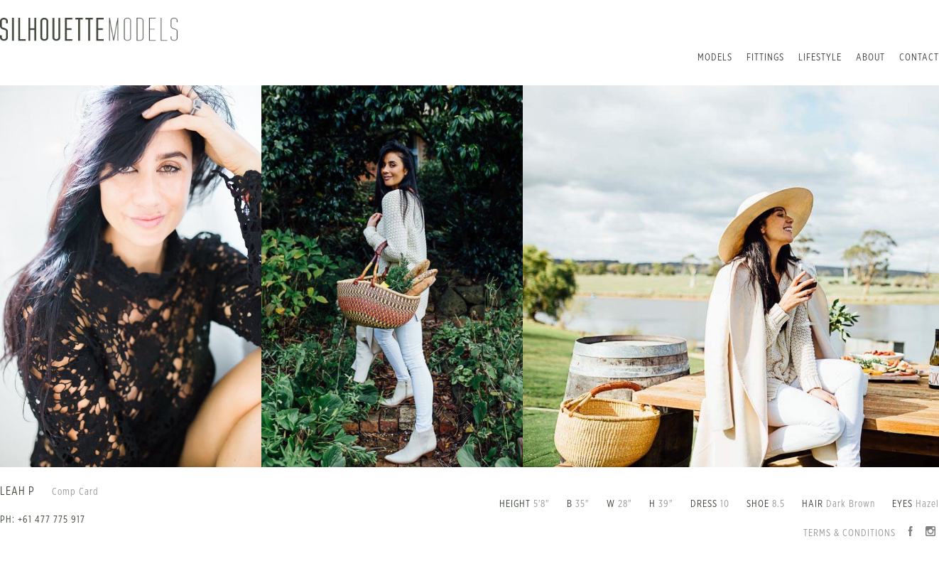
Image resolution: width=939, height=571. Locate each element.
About (870, 58)
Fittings (765, 58)
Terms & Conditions (849, 533)
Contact (919, 58)
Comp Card (75, 492)
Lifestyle (820, 58)
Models (715, 58)
